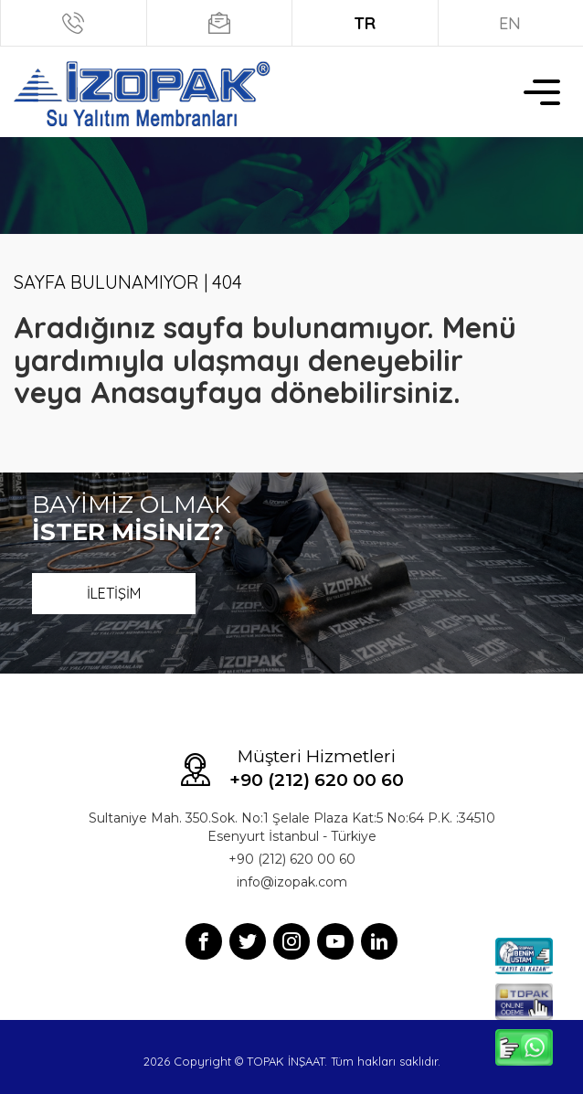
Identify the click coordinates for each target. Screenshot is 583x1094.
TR (365, 23)
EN (510, 23)
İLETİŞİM (114, 593)
